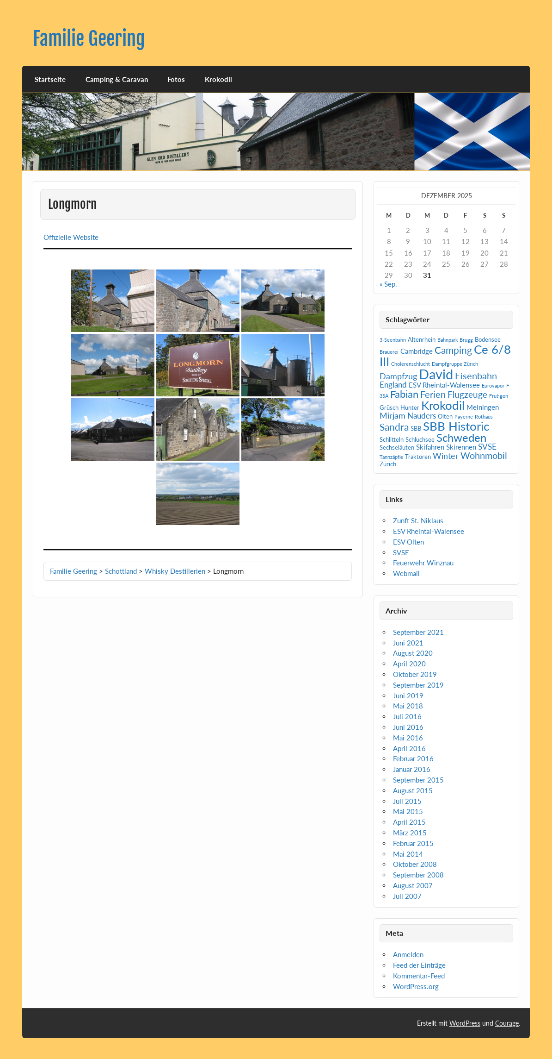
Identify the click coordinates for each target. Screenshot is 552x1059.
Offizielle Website (70, 237)
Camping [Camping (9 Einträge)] (453, 350)
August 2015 (413, 790)
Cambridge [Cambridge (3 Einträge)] (416, 351)
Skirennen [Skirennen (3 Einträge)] (461, 447)
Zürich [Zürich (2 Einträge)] (388, 464)
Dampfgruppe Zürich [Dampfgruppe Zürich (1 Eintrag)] (455, 364)
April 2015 (409, 822)
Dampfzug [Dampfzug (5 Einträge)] (398, 376)
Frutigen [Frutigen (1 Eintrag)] (498, 396)
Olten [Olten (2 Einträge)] (445, 416)
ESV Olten (408, 542)
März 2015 (410, 832)
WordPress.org (416, 986)
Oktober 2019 (415, 674)
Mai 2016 (408, 737)
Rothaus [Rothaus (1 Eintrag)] (484, 417)
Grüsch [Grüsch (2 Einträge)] (389, 407)
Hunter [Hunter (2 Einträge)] (409, 407)
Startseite (50, 79)
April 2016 (409, 748)
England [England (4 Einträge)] (393, 384)
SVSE (401, 552)
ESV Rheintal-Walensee (428, 531)
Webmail (406, 573)
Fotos (176, 79)
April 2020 (409, 663)
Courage (507, 1023)
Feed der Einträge (419, 965)
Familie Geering (89, 38)
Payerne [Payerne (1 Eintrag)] (463, 417)
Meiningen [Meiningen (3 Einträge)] (482, 407)
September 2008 (418, 875)
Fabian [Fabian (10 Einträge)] (404, 394)
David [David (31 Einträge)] (436, 374)
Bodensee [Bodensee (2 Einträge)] (488, 339)
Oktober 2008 (415, 864)
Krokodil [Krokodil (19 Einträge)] (443, 405)
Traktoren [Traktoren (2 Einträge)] (418, 456)
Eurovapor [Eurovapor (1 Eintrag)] (493, 385)
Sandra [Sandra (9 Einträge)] (394, 427)
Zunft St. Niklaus (418, 520)
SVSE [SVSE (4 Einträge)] (487, 446)
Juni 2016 (408, 727)
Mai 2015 (408, 811)
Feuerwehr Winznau (423, 562)
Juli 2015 (407, 801)
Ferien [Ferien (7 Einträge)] (433, 394)
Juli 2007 (407, 896)
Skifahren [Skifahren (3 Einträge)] (430, 447)
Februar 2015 (413, 843)
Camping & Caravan (117, 79)
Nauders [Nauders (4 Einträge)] (421, 415)
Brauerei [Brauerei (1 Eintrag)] (389, 352)
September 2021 (418, 632)
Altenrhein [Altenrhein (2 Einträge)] (421, 339)
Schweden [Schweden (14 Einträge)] (461, 437)
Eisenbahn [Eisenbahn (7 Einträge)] (476, 375)
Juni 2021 (408, 643)
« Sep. (388, 284)
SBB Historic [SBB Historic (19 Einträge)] (456, 426)
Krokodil (218, 79)
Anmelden (408, 954)
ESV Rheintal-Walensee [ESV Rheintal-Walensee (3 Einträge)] (444, 385)
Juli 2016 (407, 716)
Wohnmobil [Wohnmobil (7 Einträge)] (483, 455)
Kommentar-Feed (419, 975)
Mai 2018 (408, 706)
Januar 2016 (411, 769)
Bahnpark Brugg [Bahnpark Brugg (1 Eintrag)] (455, 340)
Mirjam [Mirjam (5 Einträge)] (392, 415)
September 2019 (418, 685)
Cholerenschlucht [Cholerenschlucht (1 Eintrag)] (410, 364)
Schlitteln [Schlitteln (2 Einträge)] (392, 439)
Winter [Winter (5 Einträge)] (446, 456)
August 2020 (413, 653)
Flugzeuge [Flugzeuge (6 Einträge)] (467, 394)
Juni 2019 (408, 695)
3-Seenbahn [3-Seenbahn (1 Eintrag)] (393, 340)
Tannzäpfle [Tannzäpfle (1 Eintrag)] (391, 457)
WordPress (464, 1023)
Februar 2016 (413, 758)
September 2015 (418, 780)
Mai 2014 (408, 854)
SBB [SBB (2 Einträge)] (416, 428)
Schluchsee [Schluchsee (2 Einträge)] (420, 439)
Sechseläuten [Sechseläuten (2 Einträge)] (397, 447)
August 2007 (413, 885)
